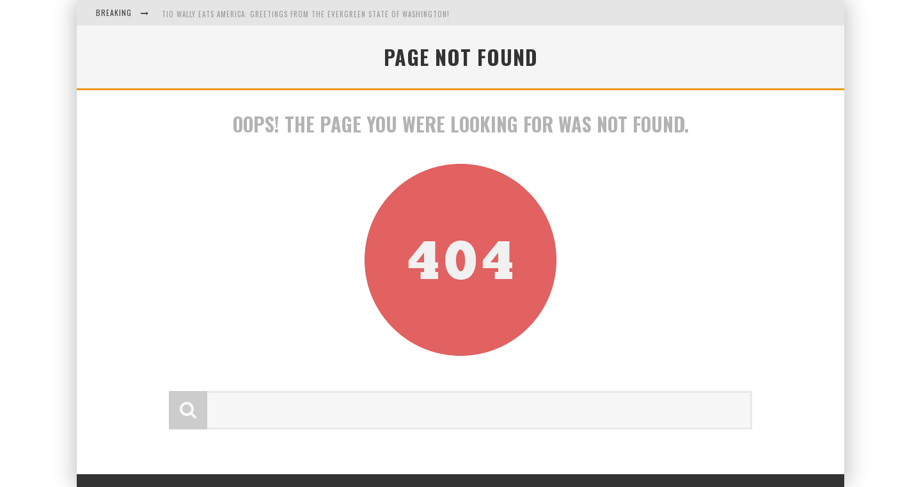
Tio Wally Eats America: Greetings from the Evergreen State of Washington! (306, 14)
